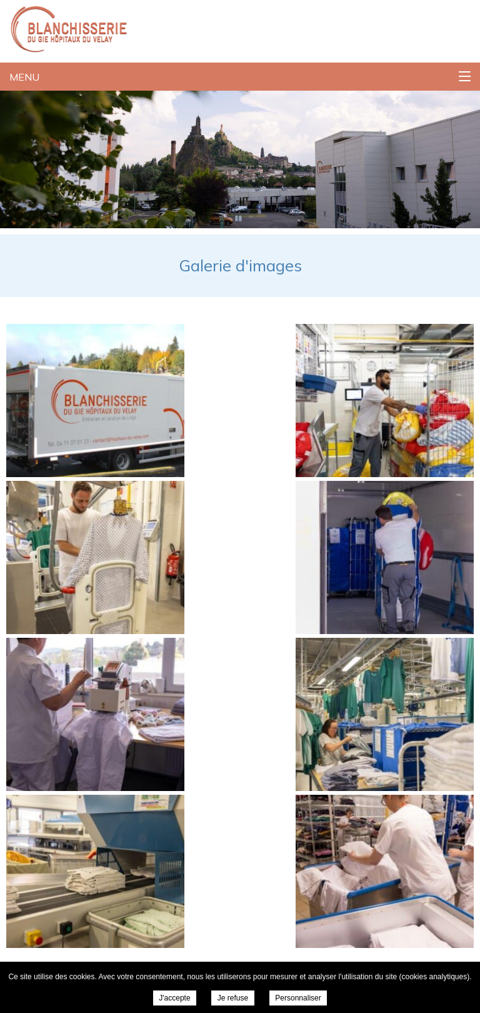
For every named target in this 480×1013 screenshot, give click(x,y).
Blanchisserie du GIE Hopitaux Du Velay (64, 28)
